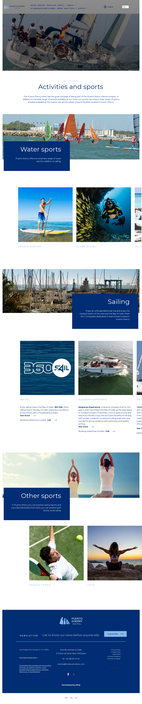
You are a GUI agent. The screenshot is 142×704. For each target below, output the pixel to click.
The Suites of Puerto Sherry (28, 657)
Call (68, 420)
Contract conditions (114, 656)
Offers (60, 8)
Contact (82, 8)
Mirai (78, 685)
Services (41, 5)
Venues (71, 5)
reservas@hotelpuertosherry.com (71, 664)
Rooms (33, 5)
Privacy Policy (116, 650)
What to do (70, 8)
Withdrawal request (114, 658)
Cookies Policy (116, 652)
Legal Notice (116, 654)
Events (62, 5)
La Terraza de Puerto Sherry (42, 8)
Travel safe (51, 5)
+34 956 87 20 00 (72, 659)
